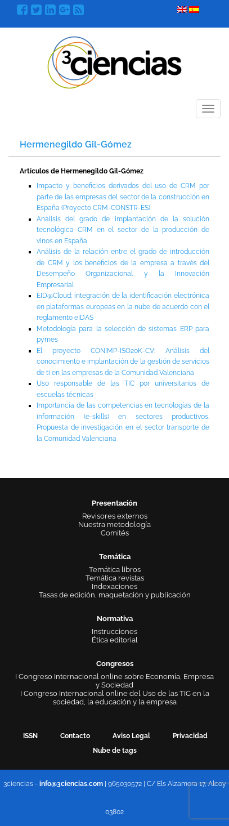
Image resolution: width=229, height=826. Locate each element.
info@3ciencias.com (71, 784)
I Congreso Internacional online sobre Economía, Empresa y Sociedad (114, 680)
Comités (115, 533)
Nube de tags (115, 750)
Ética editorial (115, 640)
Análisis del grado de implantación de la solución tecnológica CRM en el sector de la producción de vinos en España (123, 230)
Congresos (114, 663)
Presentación (114, 503)
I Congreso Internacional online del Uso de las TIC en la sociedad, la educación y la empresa (114, 697)
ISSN (30, 736)
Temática (115, 556)
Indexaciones (114, 586)
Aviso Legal (131, 736)
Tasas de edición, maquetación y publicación (115, 595)
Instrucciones (114, 631)
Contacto (75, 736)
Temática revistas (115, 578)
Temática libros (115, 569)
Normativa (115, 618)
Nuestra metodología (114, 524)
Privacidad (190, 736)
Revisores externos (114, 516)
